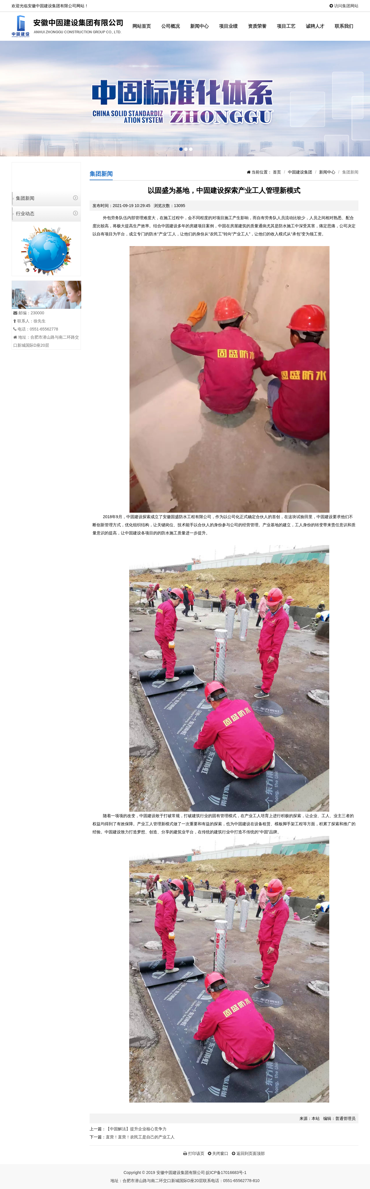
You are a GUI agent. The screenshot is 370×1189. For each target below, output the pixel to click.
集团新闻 (25, 198)
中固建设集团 (300, 172)
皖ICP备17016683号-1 (226, 1172)
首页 (277, 172)
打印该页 (193, 1153)
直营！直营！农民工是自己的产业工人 (140, 1137)
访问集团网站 (346, 5)
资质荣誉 (257, 26)
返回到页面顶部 (248, 1153)
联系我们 (344, 26)
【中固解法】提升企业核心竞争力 (136, 1129)
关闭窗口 (218, 1153)
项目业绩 (228, 26)
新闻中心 (199, 26)
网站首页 (141, 26)
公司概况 (170, 26)
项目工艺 (286, 26)
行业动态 (25, 213)
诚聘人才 (315, 26)
